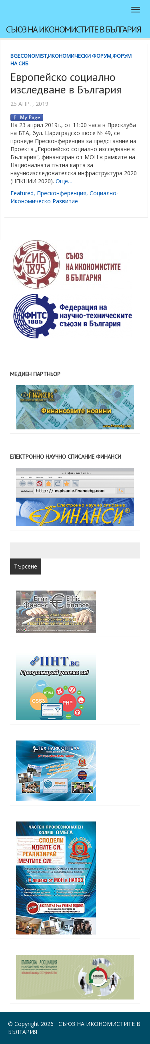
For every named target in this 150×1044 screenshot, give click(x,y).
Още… (64, 181)
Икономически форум (79, 55)
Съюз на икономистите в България (73, 29)
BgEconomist (28, 55)
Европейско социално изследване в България (66, 83)
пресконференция (61, 193)
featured (22, 193)
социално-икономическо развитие (64, 197)
